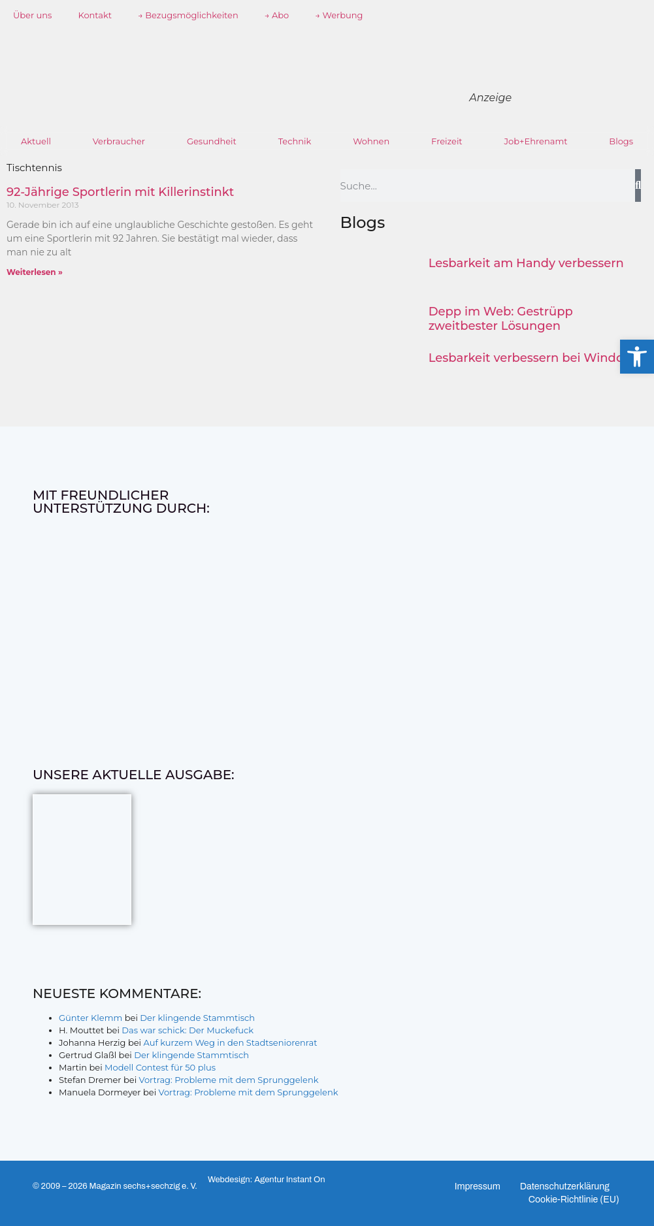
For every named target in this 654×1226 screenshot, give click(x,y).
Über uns (32, 15)
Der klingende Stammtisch (197, 1017)
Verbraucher (119, 141)
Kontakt (95, 15)
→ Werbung (339, 15)
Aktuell (36, 141)
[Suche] (638, 185)
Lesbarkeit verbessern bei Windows (534, 358)
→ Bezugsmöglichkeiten (188, 15)
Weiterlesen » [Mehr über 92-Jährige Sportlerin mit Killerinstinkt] (35, 272)
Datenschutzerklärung (565, 1186)
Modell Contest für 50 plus (160, 1067)
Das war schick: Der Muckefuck (187, 1030)
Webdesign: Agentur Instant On (266, 1179)
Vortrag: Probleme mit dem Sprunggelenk (229, 1079)
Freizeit (447, 141)
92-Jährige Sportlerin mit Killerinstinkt (120, 192)
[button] (637, 357)
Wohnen (371, 141)
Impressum (477, 1186)
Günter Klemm (90, 1017)
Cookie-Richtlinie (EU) (574, 1199)
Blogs (621, 141)
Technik (295, 141)
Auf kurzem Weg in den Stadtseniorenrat (230, 1042)
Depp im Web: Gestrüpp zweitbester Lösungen (501, 318)
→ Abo (277, 15)
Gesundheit (212, 141)
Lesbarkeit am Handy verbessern (526, 263)
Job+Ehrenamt (535, 141)
